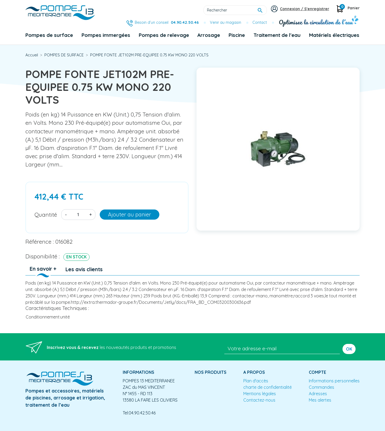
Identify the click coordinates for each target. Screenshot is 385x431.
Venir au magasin (225, 22)
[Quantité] (78, 214)
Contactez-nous (259, 400)
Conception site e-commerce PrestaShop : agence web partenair (127, 426)
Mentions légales (259, 393)
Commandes (321, 387)
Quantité (45, 214)
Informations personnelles (334, 380)
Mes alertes (320, 400)
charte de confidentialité (267, 387)
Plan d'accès (255, 380)
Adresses (318, 393)
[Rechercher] (235, 10)
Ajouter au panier (129, 214)
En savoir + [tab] (43, 269)
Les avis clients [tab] (84, 269)
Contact (259, 22)
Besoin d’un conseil (167, 22)
